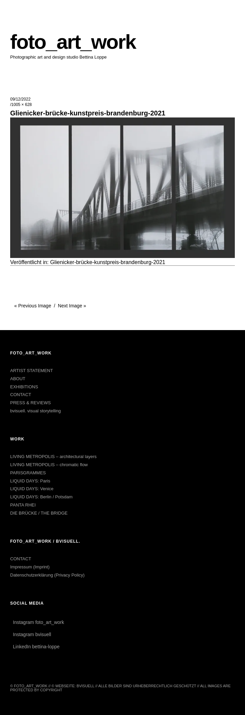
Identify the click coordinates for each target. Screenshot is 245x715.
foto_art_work (73, 41)
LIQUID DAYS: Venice (32, 488)
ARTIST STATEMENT (31, 370)
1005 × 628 (21, 104)
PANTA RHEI (23, 504)
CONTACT (20, 394)
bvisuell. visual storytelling (35, 410)
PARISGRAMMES (28, 472)
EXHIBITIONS (24, 386)
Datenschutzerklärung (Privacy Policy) (47, 575)
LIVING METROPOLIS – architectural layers (53, 456)
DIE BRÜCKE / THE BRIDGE (39, 513)
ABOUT (17, 378)
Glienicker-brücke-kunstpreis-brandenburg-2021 (107, 262)
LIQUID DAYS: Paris (30, 480)
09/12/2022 (20, 99)
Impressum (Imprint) (29, 566)
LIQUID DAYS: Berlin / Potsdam (41, 496)
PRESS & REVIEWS (30, 402)
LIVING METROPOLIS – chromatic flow (49, 464)
